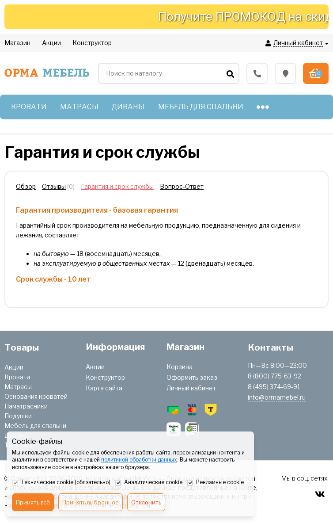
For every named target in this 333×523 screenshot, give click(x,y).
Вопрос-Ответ (182, 186)
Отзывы (54, 186)
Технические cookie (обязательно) (61, 483)
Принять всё (33, 502)
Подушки (18, 416)
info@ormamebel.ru (277, 397)
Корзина (179, 366)
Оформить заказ (191, 377)
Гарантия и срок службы (117, 186)
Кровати (17, 377)
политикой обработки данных (139, 459)
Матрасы (18, 386)
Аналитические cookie (148, 483)
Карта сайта (104, 388)
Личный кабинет (191, 388)
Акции (13, 367)
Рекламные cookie (215, 483)
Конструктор (105, 377)
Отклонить (146, 502)
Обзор (26, 186)
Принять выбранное (90, 502)
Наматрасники (26, 406)
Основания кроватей (36, 396)
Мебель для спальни (35, 425)
